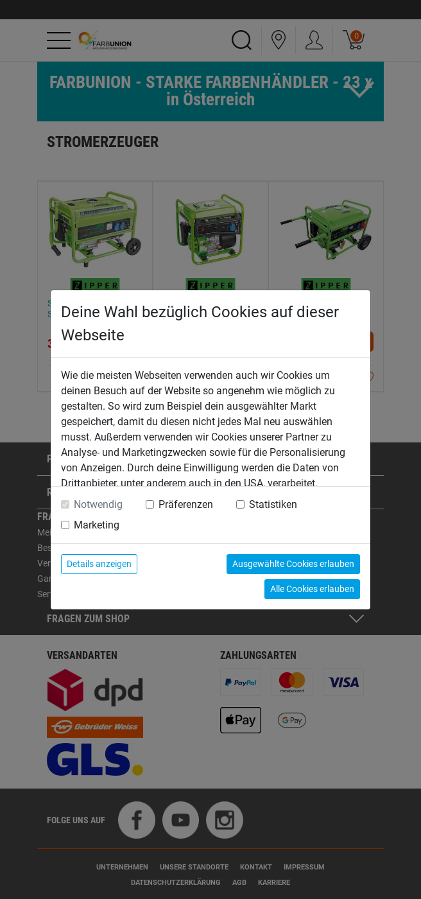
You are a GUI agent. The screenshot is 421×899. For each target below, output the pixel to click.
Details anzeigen (99, 564)
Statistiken (273, 504)
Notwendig (98, 504)
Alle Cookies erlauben (312, 589)
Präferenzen (186, 504)
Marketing (96, 525)
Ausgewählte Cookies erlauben (293, 564)
